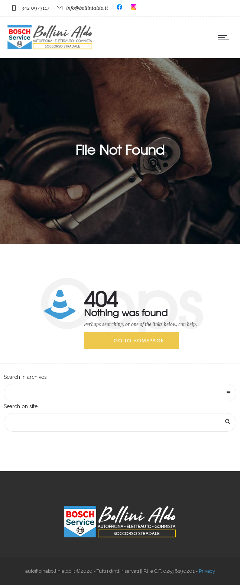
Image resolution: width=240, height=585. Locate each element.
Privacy (207, 571)
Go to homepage (139, 340)
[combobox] (120, 393)
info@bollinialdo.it (87, 8)
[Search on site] (120, 422)
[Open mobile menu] (225, 37)
